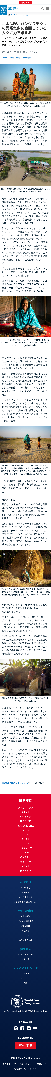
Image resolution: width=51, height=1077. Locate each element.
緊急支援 (25, 930)
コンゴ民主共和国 (25, 825)
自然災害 (27, 57)
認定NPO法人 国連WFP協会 (25, 902)
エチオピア (25, 820)
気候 (5, 57)
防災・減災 (15, 57)
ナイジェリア (25, 848)
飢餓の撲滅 (25, 916)
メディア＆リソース (25, 968)
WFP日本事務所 (25, 897)
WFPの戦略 (25, 887)
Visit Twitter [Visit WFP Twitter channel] (16, 1028)
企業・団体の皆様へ (25, 954)
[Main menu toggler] (47, 8)
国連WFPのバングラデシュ (15, 782)
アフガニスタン (25, 807)
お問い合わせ (42, 1063)
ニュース (25, 973)
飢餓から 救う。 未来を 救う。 (13, 8)
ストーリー (25, 978)
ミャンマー (25, 861)
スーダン (25, 839)
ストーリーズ (23, 15)
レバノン (25, 865)
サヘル (25, 830)
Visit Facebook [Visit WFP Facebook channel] (22, 1028)
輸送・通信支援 (25, 940)
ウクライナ (25, 816)
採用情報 (25, 959)
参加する (25, 949)
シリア (25, 834)
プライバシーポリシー (23, 1063)
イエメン (25, 811)
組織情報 (25, 892)
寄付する (25, 2)
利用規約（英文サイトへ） (25, 1068)
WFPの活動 (25, 911)
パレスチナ (25, 856)
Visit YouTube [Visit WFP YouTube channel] (35, 1028)
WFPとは (25, 882)
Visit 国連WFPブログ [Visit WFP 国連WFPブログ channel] (29, 1028)
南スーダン (25, 870)
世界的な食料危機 (25, 921)
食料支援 (25, 935)
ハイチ (25, 852)
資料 (25, 983)
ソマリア (25, 843)
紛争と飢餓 (25, 925)
